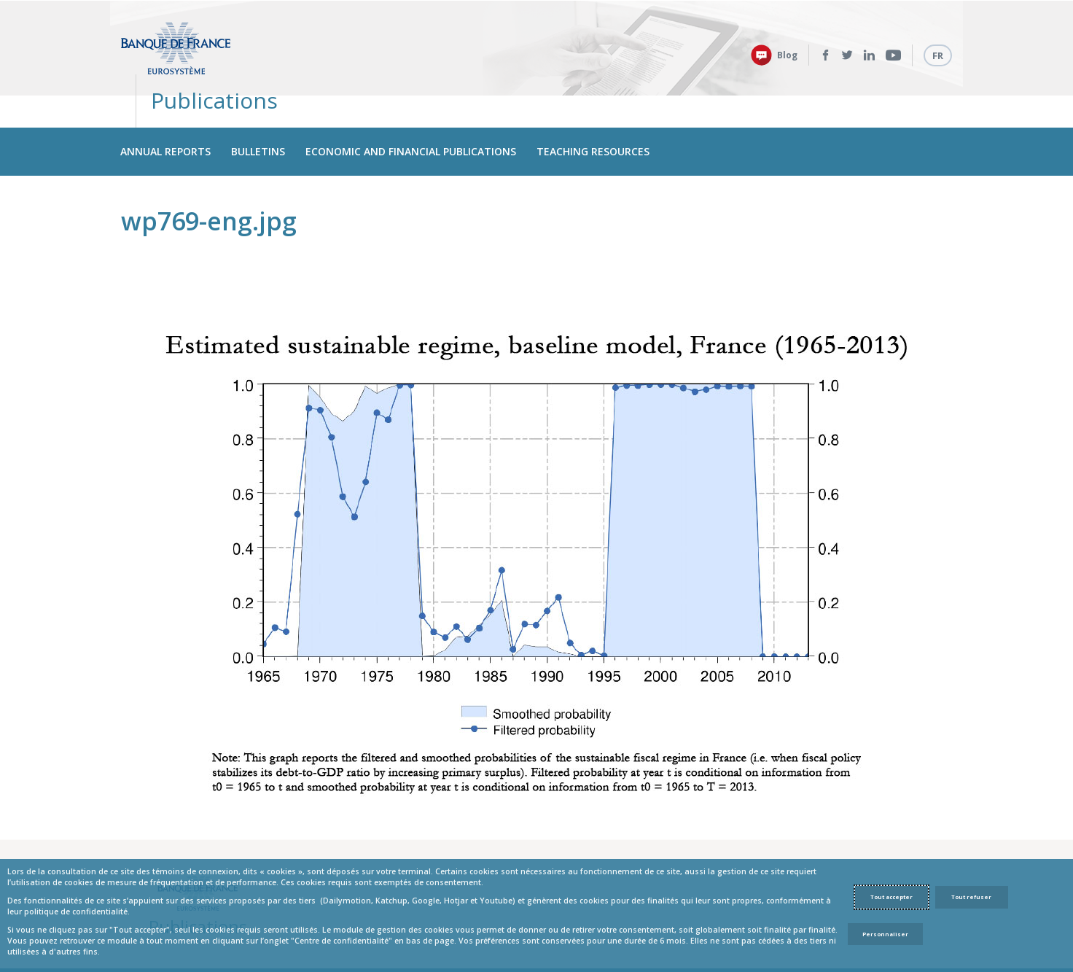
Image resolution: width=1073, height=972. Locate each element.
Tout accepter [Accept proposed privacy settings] (891, 897)
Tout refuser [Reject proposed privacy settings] (971, 897)
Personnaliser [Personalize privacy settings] (885, 934)
